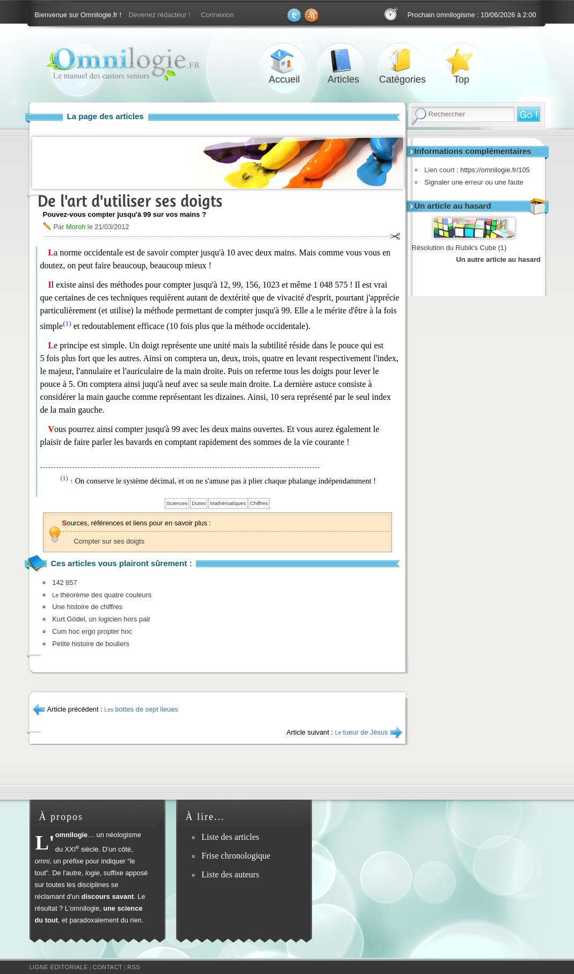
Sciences (176, 503)
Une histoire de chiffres (87, 607)
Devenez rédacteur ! (160, 15)
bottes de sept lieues (141, 709)
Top (462, 61)
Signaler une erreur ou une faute (471, 182)
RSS (133, 967)
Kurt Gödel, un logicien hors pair (101, 619)
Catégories (403, 61)
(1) (67, 323)
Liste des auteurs (230, 874)
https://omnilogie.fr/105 (492, 170)
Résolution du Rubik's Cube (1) (459, 248)
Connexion (217, 15)
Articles (343, 61)
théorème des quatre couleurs (101, 595)
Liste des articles (230, 836)
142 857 (64, 582)
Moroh (75, 227)
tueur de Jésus (361, 732)
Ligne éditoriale (59, 967)
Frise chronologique (235, 855)
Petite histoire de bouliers (90, 644)
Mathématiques (227, 503)
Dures (199, 503)
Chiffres (259, 503)
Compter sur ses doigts (109, 541)
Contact (107, 967)
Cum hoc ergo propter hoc (92, 631)
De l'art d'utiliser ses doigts (130, 201)
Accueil (284, 61)
